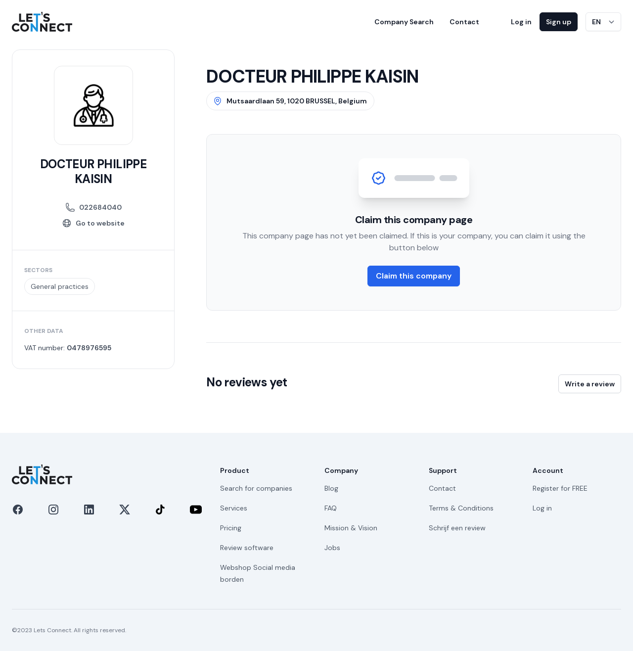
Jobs (332, 547)
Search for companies (256, 488)
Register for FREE (560, 488)
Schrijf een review (457, 527)
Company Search (404, 21)
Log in (521, 21)
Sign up (558, 21)
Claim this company (414, 276)
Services (233, 508)
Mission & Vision (350, 527)
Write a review (590, 383)
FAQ (330, 508)
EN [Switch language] (596, 21)
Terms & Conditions (461, 508)
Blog (331, 488)
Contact (464, 21)
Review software (246, 547)
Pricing (230, 527)
